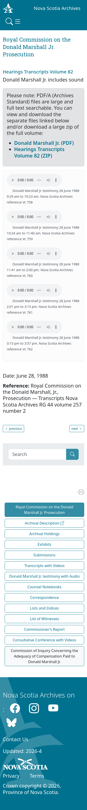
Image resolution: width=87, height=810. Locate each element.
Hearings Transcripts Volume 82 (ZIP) (39, 152)
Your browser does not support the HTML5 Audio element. (34, 180)
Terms (37, 775)
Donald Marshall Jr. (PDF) (44, 143)
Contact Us (15, 739)
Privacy (11, 775)
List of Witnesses (44, 618)
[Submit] (72, 454)
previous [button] (13, 428)
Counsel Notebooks (44, 586)
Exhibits (44, 544)
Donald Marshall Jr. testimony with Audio (44, 576)
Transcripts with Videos (44, 565)
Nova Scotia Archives (57, 8)
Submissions (44, 555)
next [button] (76, 428)
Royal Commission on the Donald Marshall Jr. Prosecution (44, 509)
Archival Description (44, 523)
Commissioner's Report (44, 629)
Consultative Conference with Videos (44, 640)
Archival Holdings (44, 533)
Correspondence (44, 597)
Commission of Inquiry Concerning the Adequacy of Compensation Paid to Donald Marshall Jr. (44, 656)
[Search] (37, 454)
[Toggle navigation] (13, 21)
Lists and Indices (44, 608)
